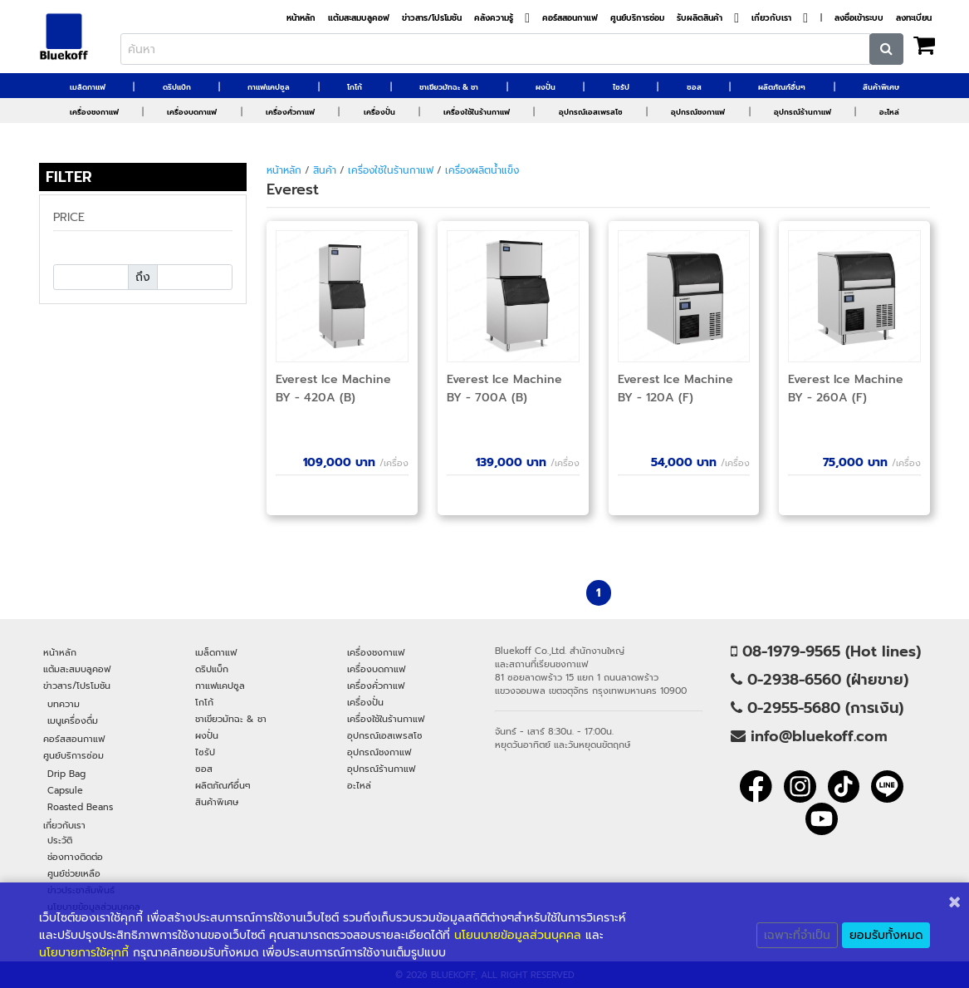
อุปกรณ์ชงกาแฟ (698, 112)
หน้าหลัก (301, 18)
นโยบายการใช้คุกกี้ (84, 952)
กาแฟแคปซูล (268, 87)
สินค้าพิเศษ (881, 87)
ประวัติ (59, 840)
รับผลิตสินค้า (699, 18)
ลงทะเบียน (914, 18)
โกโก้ (354, 87)
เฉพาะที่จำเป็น (797, 935)
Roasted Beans (80, 807)
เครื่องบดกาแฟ (192, 112)
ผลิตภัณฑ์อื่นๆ (781, 87)
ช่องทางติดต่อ (75, 856)
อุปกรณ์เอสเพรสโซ (591, 112)
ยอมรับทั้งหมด (886, 935)
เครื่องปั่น (379, 112)
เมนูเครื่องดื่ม (72, 720)
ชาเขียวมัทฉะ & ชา (448, 87)
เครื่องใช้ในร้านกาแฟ (476, 112)
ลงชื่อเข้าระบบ (858, 18)
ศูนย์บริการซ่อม (637, 18)
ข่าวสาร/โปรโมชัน (432, 18)
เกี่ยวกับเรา (771, 18)
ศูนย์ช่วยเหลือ (73, 873)
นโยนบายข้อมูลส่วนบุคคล (517, 935)
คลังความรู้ (493, 18)
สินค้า (324, 170)
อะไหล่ (889, 112)
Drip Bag (66, 773)
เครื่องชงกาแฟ (94, 112)
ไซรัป (621, 87)
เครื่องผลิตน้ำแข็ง (482, 170)
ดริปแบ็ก (177, 87)
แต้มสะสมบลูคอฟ (358, 18)
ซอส (694, 87)
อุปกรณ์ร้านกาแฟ (802, 112)
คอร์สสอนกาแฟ (570, 18)
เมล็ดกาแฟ (87, 87)
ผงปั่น (545, 87)
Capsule (65, 790)
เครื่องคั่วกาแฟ (290, 112)
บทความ (63, 703)
